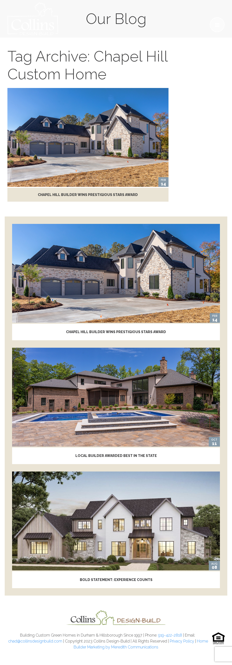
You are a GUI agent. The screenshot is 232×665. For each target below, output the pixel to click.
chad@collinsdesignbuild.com (35, 641)
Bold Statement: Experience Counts (116, 580)
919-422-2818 (170, 635)
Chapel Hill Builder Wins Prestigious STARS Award (88, 195)
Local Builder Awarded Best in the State (116, 456)
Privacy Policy (182, 641)
